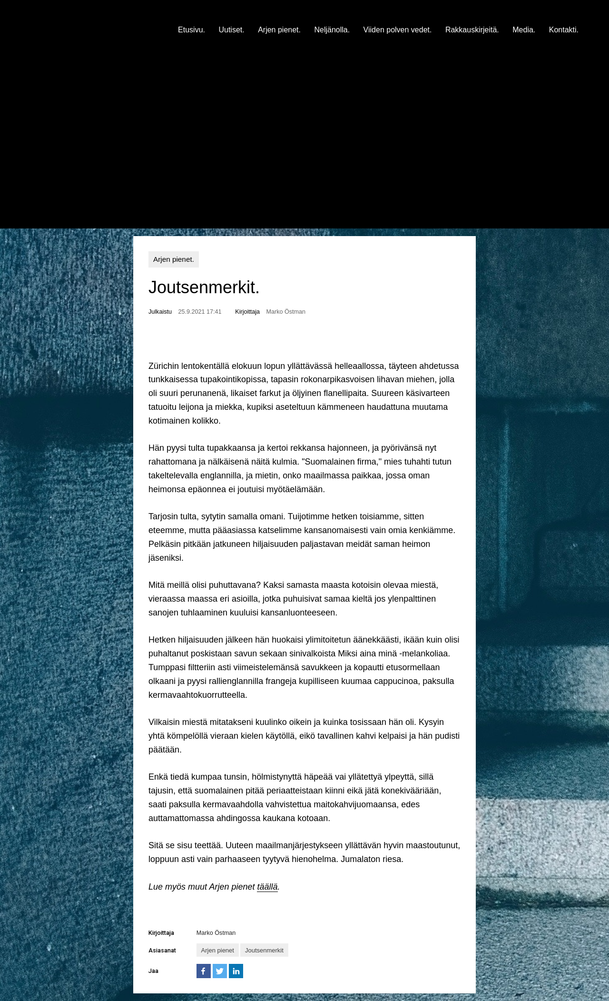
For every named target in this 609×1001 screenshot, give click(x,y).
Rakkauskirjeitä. (472, 30)
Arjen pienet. (279, 30)
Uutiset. (231, 30)
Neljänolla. (332, 30)
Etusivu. (191, 30)
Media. (523, 30)
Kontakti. (564, 30)
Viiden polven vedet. (397, 30)
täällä (267, 887)
